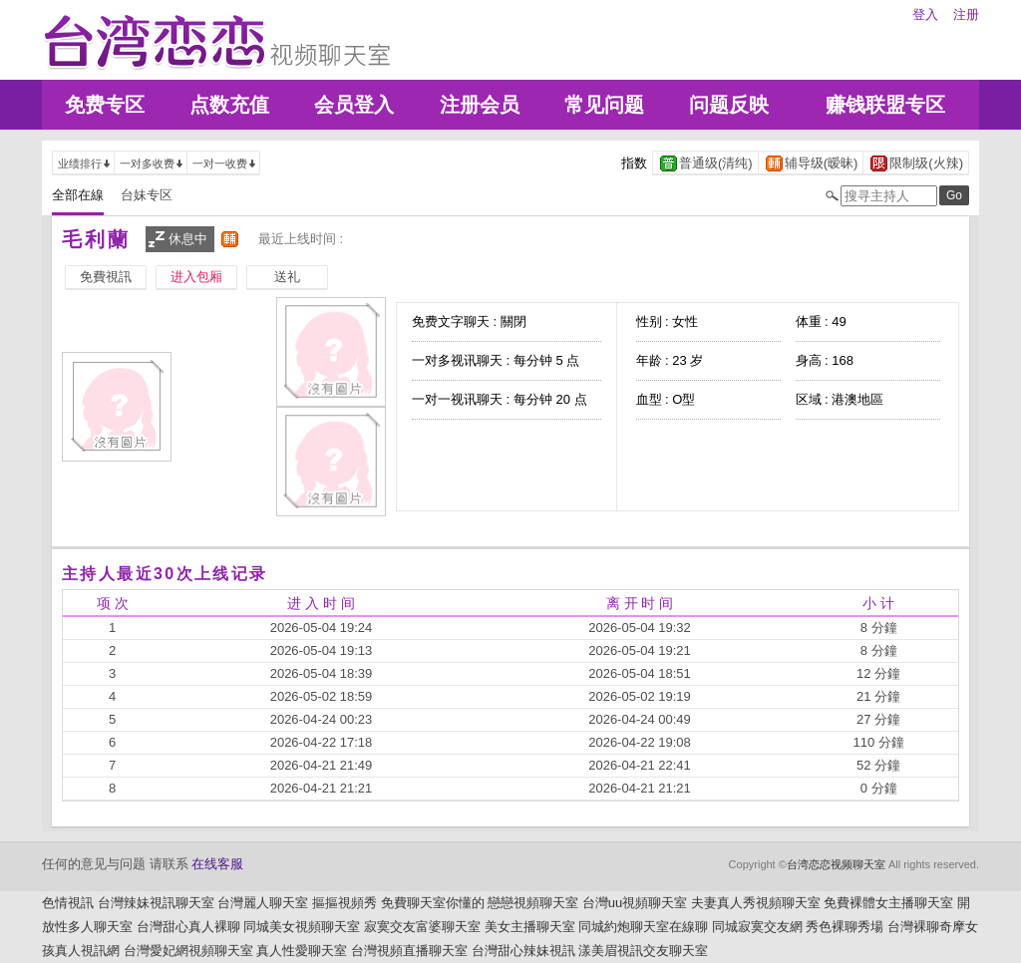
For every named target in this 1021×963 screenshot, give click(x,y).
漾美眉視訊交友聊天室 (643, 950)
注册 (966, 14)
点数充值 (229, 105)
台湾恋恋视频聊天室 (836, 864)
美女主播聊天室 (530, 926)
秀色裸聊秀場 (844, 926)
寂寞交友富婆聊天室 (422, 926)
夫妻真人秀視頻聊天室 (756, 902)
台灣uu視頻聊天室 (634, 902)
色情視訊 (68, 902)
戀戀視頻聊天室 (533, 902)
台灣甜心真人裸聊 (188, 926)
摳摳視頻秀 (344, 902)
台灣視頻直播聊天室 (409, 950)
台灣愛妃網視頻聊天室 (188, 950)
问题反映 (729, 105)
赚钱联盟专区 (885, 105)
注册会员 (479, 105)
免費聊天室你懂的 (433, 902)
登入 (925, 14)
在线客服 (217, 863)
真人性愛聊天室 (301, 950)
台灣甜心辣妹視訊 (523, 950)
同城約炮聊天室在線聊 (643, 926)
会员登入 (354, 105)
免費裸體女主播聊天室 (888, 902)
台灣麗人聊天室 (262, 902)
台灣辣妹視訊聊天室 (156, 902)
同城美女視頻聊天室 (301, 926)
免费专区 (105, 105)
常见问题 (604, 105)
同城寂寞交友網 (757, 926)
